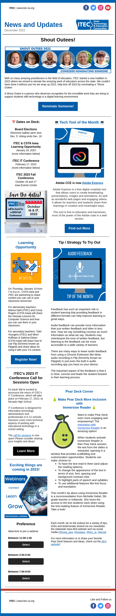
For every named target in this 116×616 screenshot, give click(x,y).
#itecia (101, 532)
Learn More (26, 451)
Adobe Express (92, 182)
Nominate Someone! (58, 106)
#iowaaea (79, 532)
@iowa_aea (66, 532)
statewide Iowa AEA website (71, 529)
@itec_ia (91, 532)
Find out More (79, 228)
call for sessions (22, 435)
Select (26, 544)
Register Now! (26, 359)
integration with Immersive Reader (89, 426)
